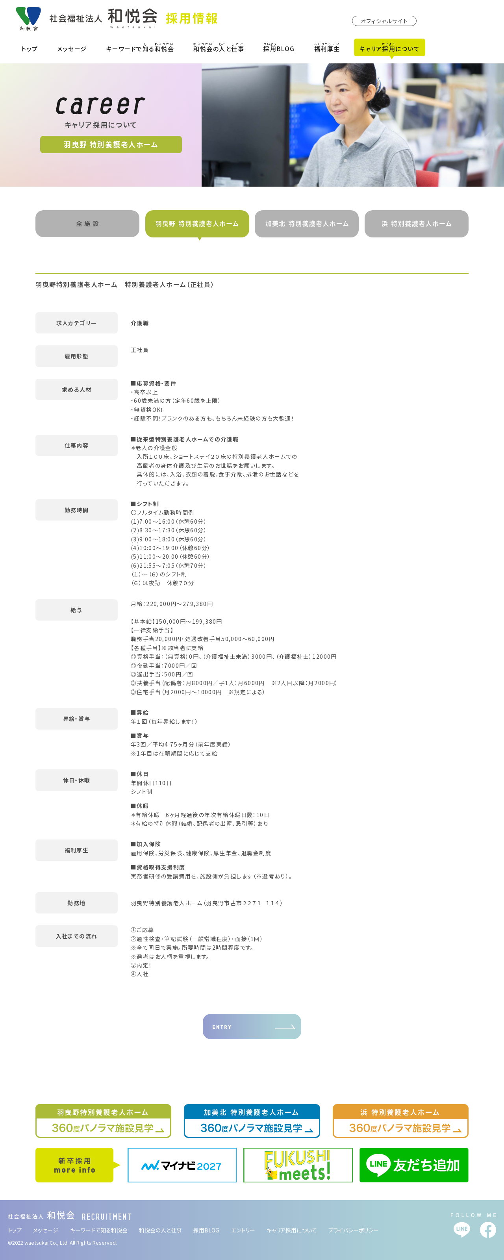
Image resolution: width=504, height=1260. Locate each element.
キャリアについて (389, 47)
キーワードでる (140, 47)
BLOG (279, 47)
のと (218, 47)
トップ (29, 48)
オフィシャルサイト (384, 21)
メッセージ (72, 48)
